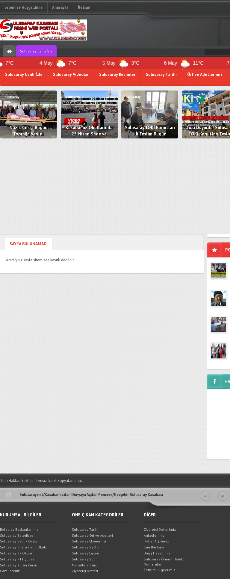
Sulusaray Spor (84, 559)
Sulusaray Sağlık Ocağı (18, 541)
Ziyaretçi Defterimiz (160, 529)
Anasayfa (60, 7)
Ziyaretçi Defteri (85, 571)
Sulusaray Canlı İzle (36, 51)
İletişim (84, 7)
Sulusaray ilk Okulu (16, 553)
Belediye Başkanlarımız (19, 529)
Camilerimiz (10, 571)
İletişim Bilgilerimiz (159, 570)
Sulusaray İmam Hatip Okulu (23, 547)
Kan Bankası (154, 547)
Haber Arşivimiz (156, 541)
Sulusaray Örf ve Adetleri (92, 535)
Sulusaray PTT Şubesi (17, 559)
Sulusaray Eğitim (85, 553)
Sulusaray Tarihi (85, 529)
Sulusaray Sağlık (85, 547)
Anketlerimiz (154, 535)
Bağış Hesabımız (157, 553)
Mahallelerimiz (84, 565)
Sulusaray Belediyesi (17, 535)
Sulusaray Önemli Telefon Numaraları (165, 561)
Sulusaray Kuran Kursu (18, 565)
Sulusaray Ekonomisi (89, 541)
